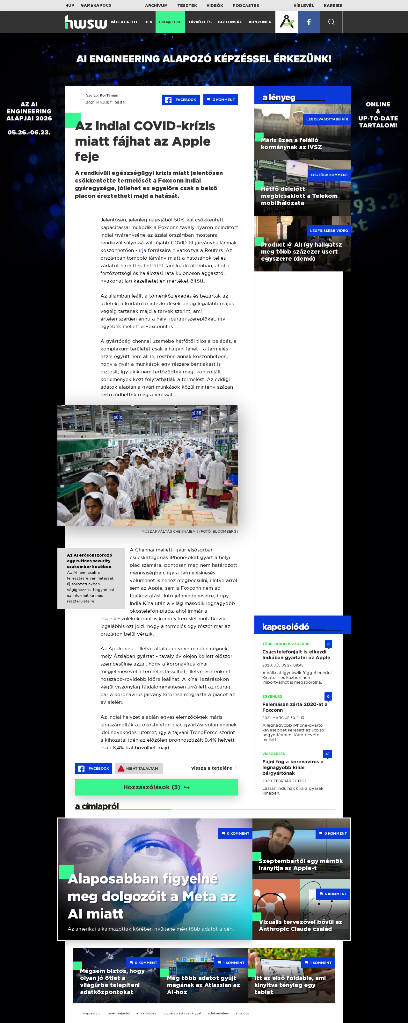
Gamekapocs (96, 5)
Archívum (156, 6)
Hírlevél (304, 6)
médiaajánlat (119, 1013)
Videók (215, 6)
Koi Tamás (109, 95)
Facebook (181, 100)
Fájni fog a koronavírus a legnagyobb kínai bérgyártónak (293, 767)
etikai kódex (146, 1013)
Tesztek (187, 6)
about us (242, 1013)
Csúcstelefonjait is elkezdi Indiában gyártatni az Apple (296, 655)
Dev (148, 22)
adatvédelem (218, 1013)
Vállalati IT (124, 22)
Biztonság (230, 22)
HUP (69, 5)
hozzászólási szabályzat (182, 1013)
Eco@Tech (170, 22)
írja (142, 250)
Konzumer (260, 22)
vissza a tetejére (211, 768)
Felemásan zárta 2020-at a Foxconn (295, 707)
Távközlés (200, 22)
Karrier (333, 6)
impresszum (93, 1013)
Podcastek (246, 6)
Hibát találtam (138, 768)
